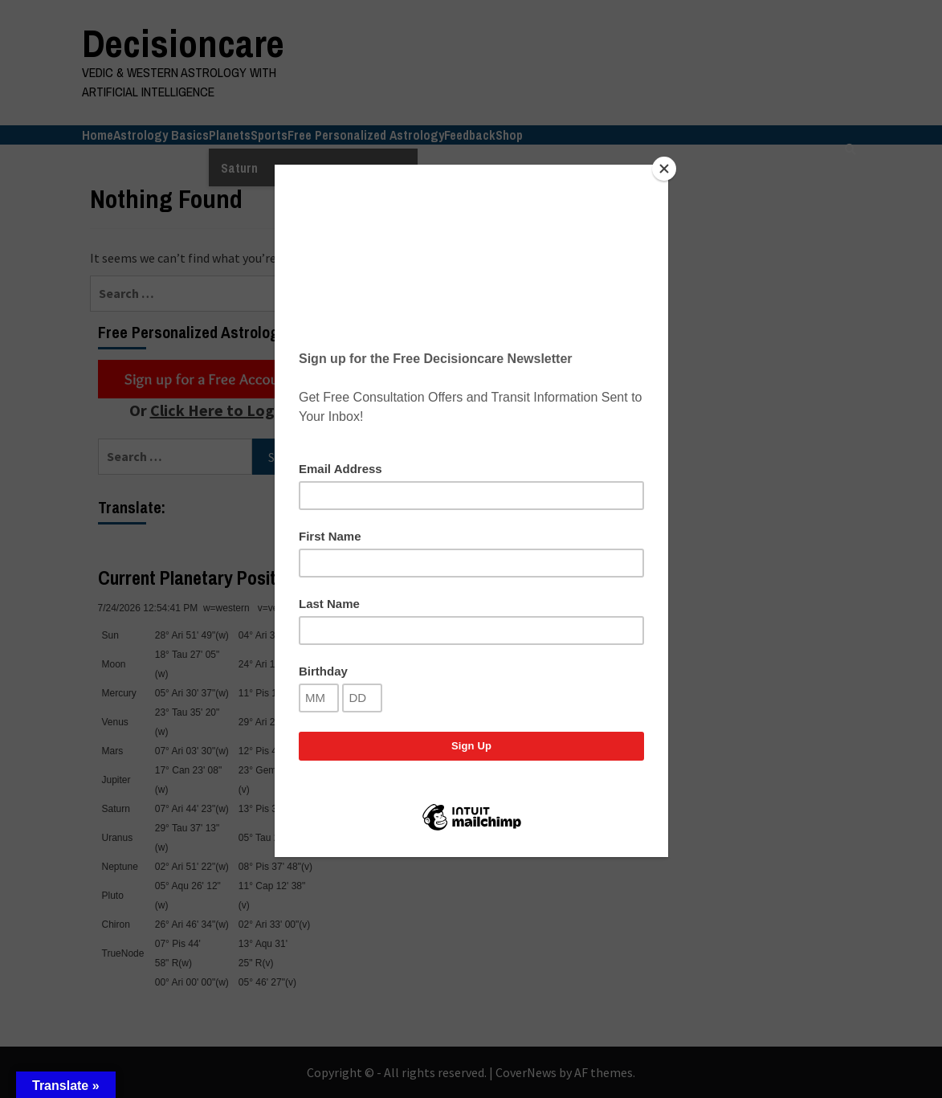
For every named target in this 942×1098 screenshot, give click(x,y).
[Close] (664, 169)
